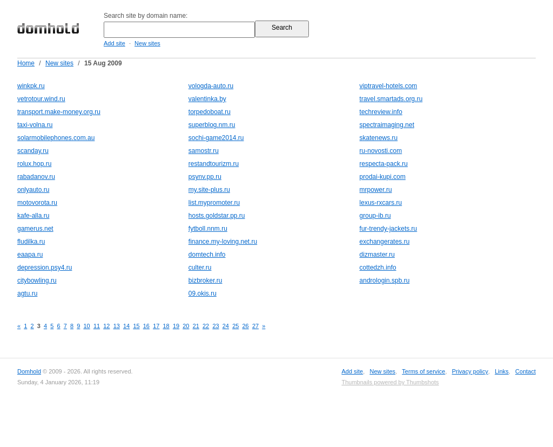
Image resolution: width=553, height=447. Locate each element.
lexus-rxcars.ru (381, 202)
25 (235, 326)
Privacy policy (470, 371)
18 (166, 326)
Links (502, 371)
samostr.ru (203, 151)
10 (87, 326)
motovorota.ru (37, 202)
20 (186, 326)
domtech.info (207, 254)
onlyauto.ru (33, 190)
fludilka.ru (31, 241)
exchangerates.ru (385, 241)
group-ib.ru (375, 215)
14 (126, 326)
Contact (525, 371)
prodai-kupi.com (383, 177)
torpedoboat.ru (209, 112)
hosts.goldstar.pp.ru (216, 215)
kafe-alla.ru (33, 215)
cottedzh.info (378, 267)
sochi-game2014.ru (216, 138)
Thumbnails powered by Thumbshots (390, 382)
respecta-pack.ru (384, 164)
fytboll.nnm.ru (207, 228)
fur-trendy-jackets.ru (388, 228)
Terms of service (423, 371)
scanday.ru (33, 151)
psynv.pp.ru (204, 177)
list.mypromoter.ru (214, 202)
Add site (114, 43)
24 (225, 326)
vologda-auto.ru (210, 86)
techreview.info (381, 112)
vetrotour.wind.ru (41, 99)
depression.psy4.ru (44, 267)
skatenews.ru (379, 138)
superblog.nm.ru (211, 125)
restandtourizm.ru (213, 164)
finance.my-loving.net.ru (222, 241)
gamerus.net (35, 228)
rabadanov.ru (36, 177)
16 (146, 326)
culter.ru (200, 267)
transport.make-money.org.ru (58, 112)
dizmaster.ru (377, 254)
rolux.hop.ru (34, 164)
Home (26, 63)
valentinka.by (207, 99)
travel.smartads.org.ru (391, 99)
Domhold (29, 371)
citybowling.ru (37, 280)
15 (136, 326)
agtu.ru (27, 293)
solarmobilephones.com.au (56, 138)
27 (255, 326)
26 (245, 326)
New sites (147, 43)
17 (156, 326)
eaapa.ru (30, 254)
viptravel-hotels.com (388, 86)
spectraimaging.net (387, 125)
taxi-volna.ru (34, 125)
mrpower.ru (376, 190)
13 (116, 326)
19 (176, 326)
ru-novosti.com (381, 151)
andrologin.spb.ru (385, 280)
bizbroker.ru (205, 280)
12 (106, 326)
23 (215, 326)
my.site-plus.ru (209, 190)
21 (196, 326)
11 (96, 326)
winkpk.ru (31, 86)
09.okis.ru (202, 293)
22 (206, 326)
